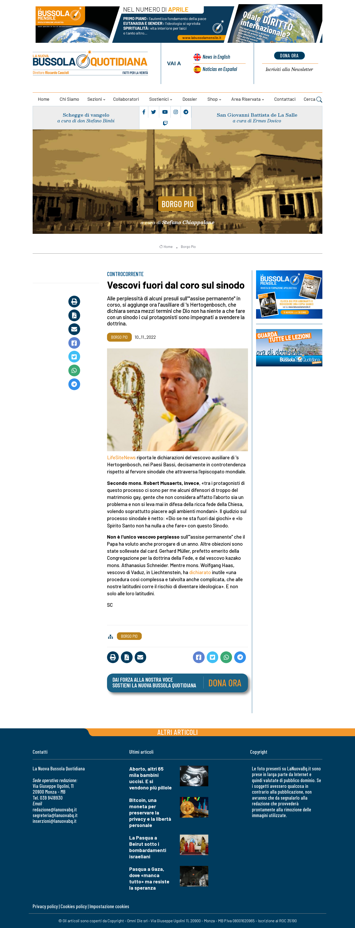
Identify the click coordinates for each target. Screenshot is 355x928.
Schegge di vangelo (86, 114)
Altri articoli (177, 731)
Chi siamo (69, 99)
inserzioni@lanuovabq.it (54, 821)
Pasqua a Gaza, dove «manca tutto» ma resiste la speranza (149, 878)
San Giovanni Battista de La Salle (256, 114)
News (216, 56)
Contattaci (284, 99)
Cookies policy (74, 906)
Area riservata (246, 99)
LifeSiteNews (121, 457)
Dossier (189, 99)
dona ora (289, 55)
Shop (213, 99)
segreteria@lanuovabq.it (55, 815)
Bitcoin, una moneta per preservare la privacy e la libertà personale (150, 812)
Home (43, 99)
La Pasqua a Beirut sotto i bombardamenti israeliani (147, 847)
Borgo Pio (177, 203)
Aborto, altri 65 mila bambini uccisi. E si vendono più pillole (150, 778)
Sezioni (94, 99)
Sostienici (159, 99)
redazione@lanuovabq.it (55, 809)
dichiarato (200, 572)
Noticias (220, 69)
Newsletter (289, 69)
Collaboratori (126, 99)
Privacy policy (45, 906)
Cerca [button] (313, 99)
